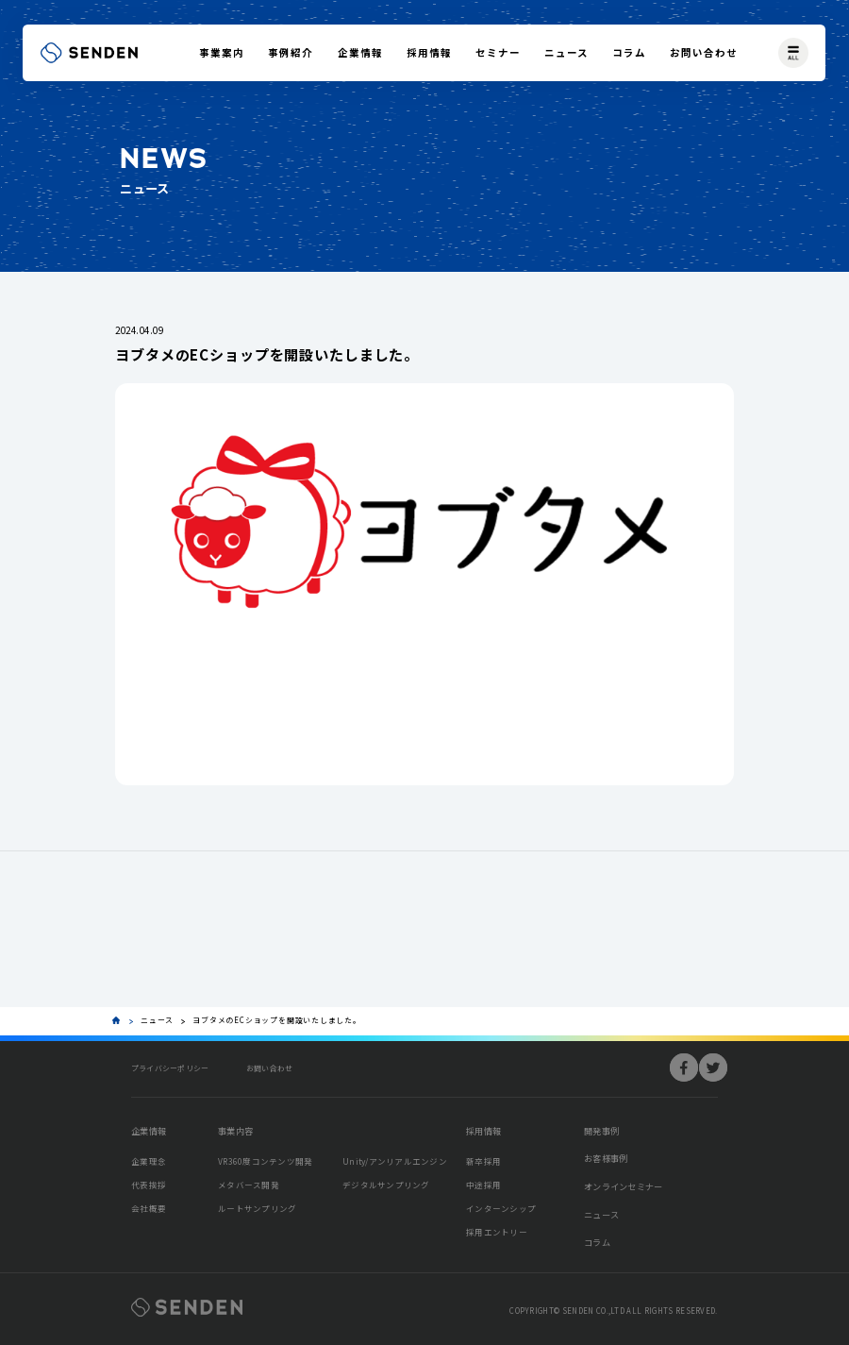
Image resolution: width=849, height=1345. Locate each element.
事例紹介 (290, 52)
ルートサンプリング (257, 1208)
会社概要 (148, 1208)
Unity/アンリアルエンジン (394, 1161)
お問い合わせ (704, 52)
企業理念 (148, 1161)
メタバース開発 (248, 1184)
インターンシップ (501, 1208)
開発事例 (601, 1130)
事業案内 (221, 52)
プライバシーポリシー (169, 1068)
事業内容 (235, 1130)
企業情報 (360, 52)
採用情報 (429, 52)
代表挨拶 (148, 1184)
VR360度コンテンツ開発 (265, 1161)
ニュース (566, 52)
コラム (629, 52)
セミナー (498, 52)
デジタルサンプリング (386, 1184)
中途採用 (483, 1184)
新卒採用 (483, 1161)
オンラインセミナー (623, 1186)
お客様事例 (605, 1158)
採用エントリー (496, 1231)
